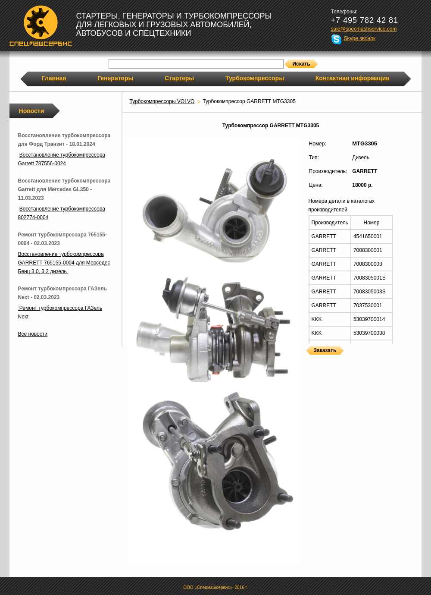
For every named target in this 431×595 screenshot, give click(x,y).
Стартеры (179, 78)
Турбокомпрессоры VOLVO (162, 101)
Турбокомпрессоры (254, 78)
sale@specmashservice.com (364, 29)
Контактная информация (352, 78)
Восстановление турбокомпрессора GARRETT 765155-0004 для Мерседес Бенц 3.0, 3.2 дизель (64, 262)
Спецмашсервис (40, 25)
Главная (54, 78)
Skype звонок (360, 38)
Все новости (32, 334)
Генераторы (115, 78)
